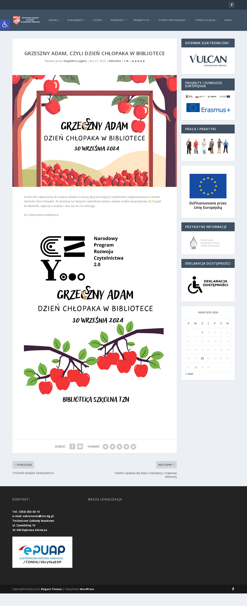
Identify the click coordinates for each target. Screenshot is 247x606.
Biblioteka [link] (115, 73)
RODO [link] (195, 32)
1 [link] (202, 345)
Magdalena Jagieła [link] (74, 73)
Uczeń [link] (64, 32)
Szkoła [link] (20, 32)
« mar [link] (189, 386)
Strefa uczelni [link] (172, 32)
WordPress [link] (87, 601)
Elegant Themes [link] (51, 601)
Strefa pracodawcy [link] (138, 32)
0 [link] (126, 73)
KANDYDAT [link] (84, 32)
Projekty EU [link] (108, 32)
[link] (5, 24)
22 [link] (202, 371)
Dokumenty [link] (42, 32)
